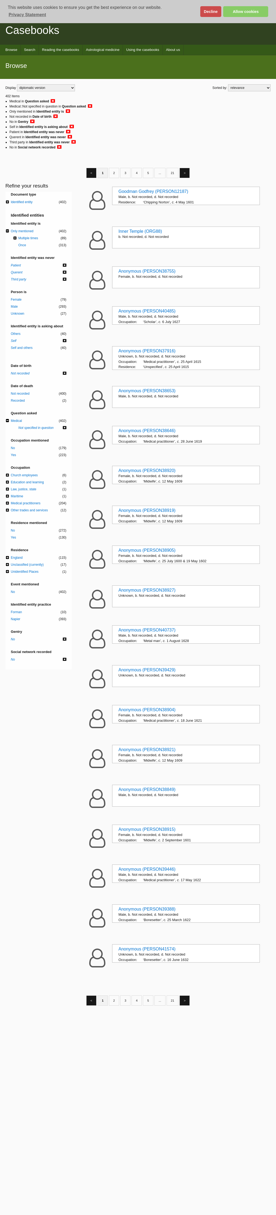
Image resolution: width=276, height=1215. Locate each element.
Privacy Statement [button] (27, 14)
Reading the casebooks (60, 50)
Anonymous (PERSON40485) (147, 311)
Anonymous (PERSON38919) (147, 510)
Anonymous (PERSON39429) (147, 670)
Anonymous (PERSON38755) (147, 271)
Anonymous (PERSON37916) (147, 351)
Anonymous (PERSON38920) (147, 470)
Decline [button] (211, 11)
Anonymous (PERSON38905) (147, 550)
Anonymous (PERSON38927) (147, 590)
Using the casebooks (142, 50)
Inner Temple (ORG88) (140, 231)
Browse (11, 50)
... (160, 173)
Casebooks (32, 30)
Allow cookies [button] (246, 11)
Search (29, 50)
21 (172, 173)
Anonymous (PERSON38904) (147, 709)
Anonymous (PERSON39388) (147, 909)
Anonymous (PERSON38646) (147, 430)
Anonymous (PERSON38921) (147, 749)
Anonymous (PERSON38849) (147, 789)
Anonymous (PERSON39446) (147, 869)
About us (173, 50)
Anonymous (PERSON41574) (147, 949)
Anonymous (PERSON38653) (147, 390)
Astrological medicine (103, 50)
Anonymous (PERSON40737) (147, 630)
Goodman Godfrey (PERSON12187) (153, 191)
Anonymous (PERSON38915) (147, 829)
